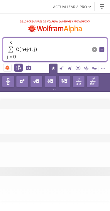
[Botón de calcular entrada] (102, 49)
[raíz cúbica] (50, 81)
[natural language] (7, 68)
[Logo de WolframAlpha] (55, 29)
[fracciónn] (8, 81)
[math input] (18, 68)
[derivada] (78, 81)
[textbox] (47, 54)
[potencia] (22, 81)
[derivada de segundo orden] (93, 81)
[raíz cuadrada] (36, 81)
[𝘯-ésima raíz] (64, 81)
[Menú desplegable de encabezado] (102, 6)
